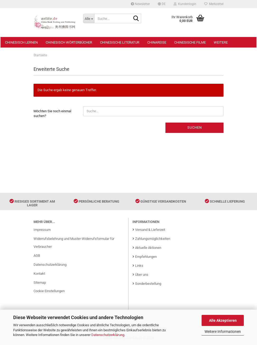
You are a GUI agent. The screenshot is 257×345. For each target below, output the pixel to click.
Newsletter (140, 4)
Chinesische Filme (190, 42)
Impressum (42, 230)
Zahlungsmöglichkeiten (151, 239)
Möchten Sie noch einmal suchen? (52, 113)
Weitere (221, 42)
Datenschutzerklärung (107, 335)
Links (137, 266)
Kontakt (39, 274)
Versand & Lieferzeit (148, 230)
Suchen (194, 127)
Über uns (140, 275)
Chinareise (156, 42)
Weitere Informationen (222, 331)
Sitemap (40, 283)
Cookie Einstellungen (49, 291)
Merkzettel (213, 4)
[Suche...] (88, 18)
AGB (37, 256)
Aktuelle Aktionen (146, 248)
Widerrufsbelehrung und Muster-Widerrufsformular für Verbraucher (74, 243)
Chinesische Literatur (119, 42)
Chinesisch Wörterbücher (69, 42)
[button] (162, 4)
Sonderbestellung (146, 284)
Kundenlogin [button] (185, 4)
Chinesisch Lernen (21, 42)
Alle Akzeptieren (223, 320)
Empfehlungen (144, 257)
